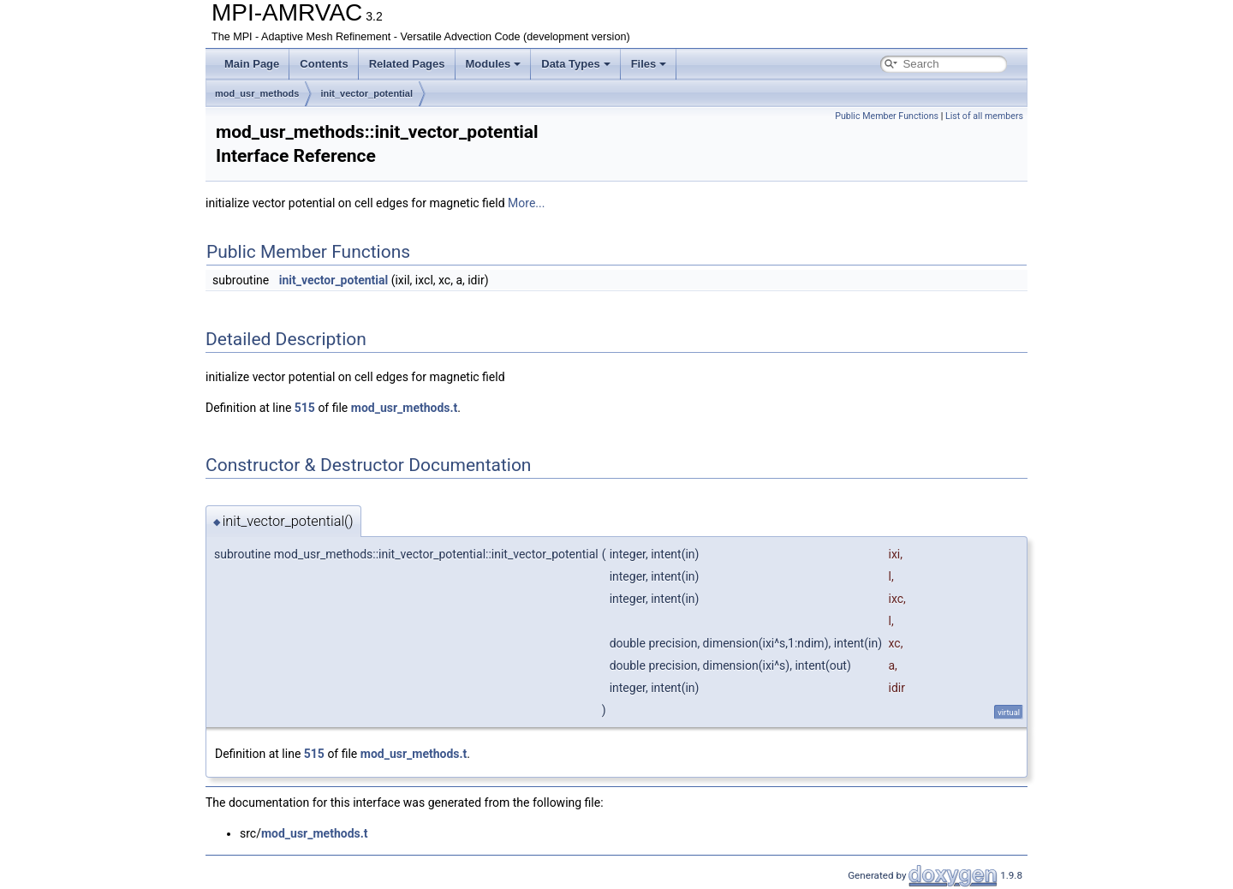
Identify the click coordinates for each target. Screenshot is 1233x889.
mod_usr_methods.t (404, 408)
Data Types (575, 63)
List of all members (984, 116)
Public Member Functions (886, 116)
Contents (324, 63)
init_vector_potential (366, 93)
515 (305, 408)
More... (526, 203)
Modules (493, 63)
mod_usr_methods (257, 93)
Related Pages (407, 63)
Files (649, 63)
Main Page (251, 63)
